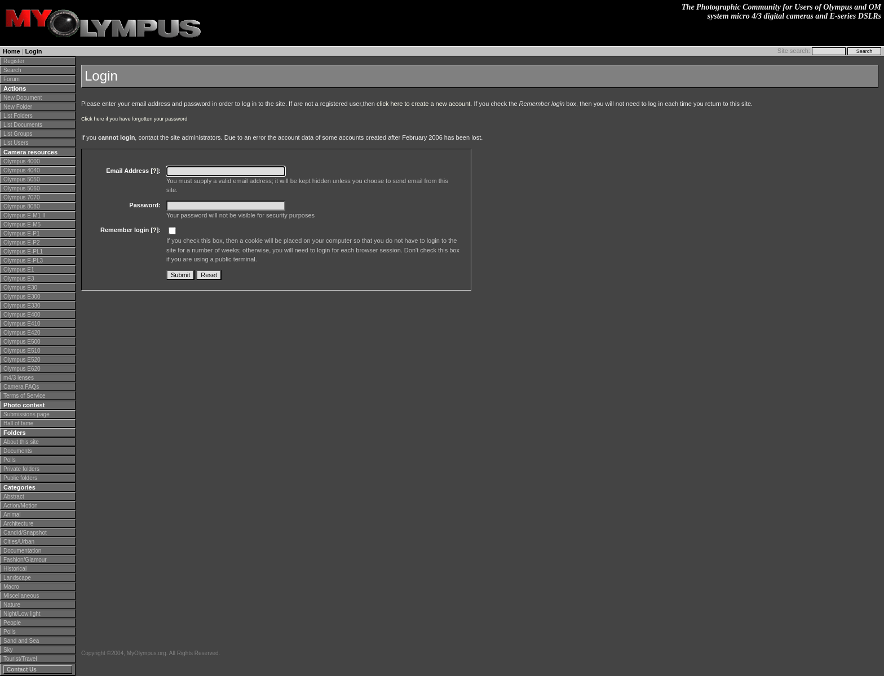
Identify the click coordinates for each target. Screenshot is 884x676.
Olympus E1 (18, 269)
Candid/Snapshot (25, 533)
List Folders (18, 116)
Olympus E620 (22, 369)
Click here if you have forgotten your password (134, 119)
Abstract (13, 496)
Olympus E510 (22, 351)
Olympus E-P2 (21, 242)
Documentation (22, 551)
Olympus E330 (22, 306)
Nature (11, 605)
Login (33, 51)
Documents (17, 451)
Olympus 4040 (21, 170)
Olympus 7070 (21, 197)
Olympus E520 (22, 360)
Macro (11, 587)
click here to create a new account (423, 103)
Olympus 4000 (21, 161)
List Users (15, 143)
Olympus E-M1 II (24, 215)
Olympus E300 (22, 296)
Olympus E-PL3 (23, 260)
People (12, 623)
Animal (12, 515)
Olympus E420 (22, 333)
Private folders (21, 469)
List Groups (17, 134)
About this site (21, 442)
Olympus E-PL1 (23, 251)
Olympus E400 (22, 315)
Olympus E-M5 (22, 224)
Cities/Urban (18, 542)
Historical (14, 569)
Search (12, 70)
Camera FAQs (21, 387)
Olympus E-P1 (21, 233)
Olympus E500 (22, 342)
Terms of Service (24, 396)
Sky (8, 650)
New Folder (17, 107)
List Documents (22, 125)
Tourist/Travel (20, 659)
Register (13, 61)
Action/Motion (20, 505)
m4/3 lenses (18, 378)
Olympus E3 (18, 278)
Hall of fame (18, 423)
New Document (22, 98)
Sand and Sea (21, 641)
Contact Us (22, 669)
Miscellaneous (21, 596)
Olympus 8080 (21, 206)
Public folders (20, 478)
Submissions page (26, 414)
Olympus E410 (22, 324)
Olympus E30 (20, 287)
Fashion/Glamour (25, 560)
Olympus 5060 (21, 188)
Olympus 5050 (21, 179)
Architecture (18, 524)
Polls (9, 460)
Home (11, 51)
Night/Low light (22, 614)
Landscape (17, 578)
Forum (11, 79)
